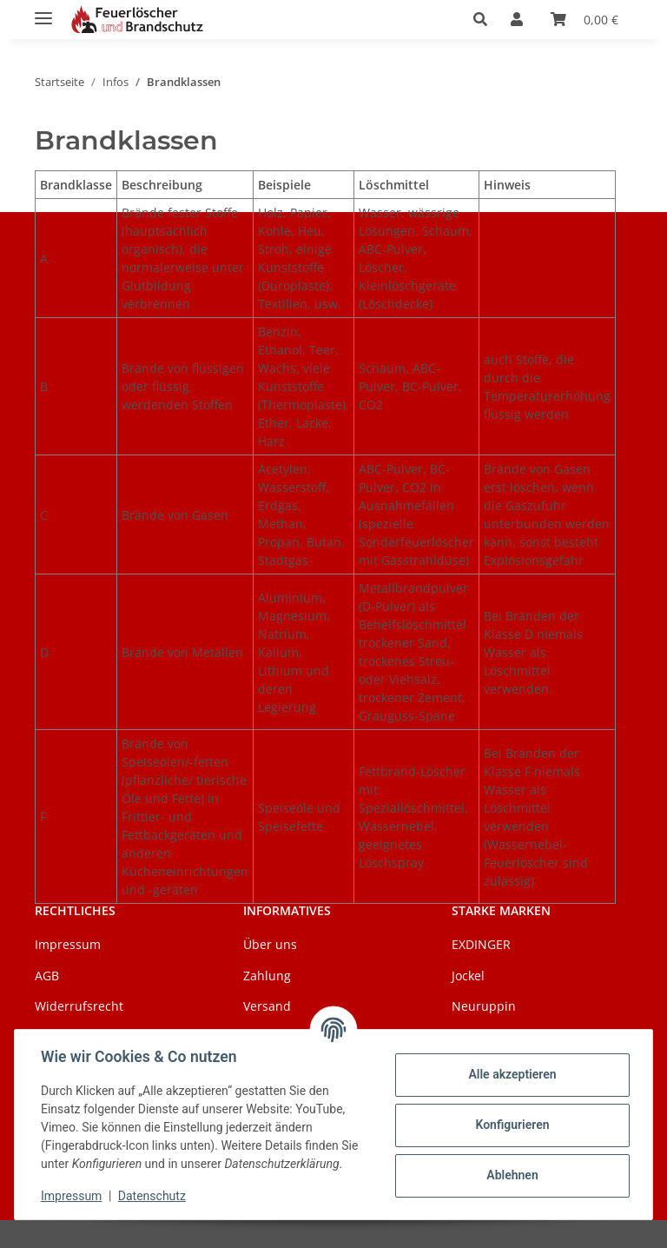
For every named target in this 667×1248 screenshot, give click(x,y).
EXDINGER (481, 944)
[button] (485, 19)
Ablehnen (510, 1175)
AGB (47, 975)
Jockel (468, 975)
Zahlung (267, 975)
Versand (267, 1006)
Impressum (73, 1196)
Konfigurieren (510, 1125)
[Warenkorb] (584, 19)
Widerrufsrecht (79, 1006)
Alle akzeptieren (510, 1074)
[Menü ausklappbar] (43, 11)
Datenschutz (154, 1196)
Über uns (270, 944)
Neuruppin (484, 1006)
